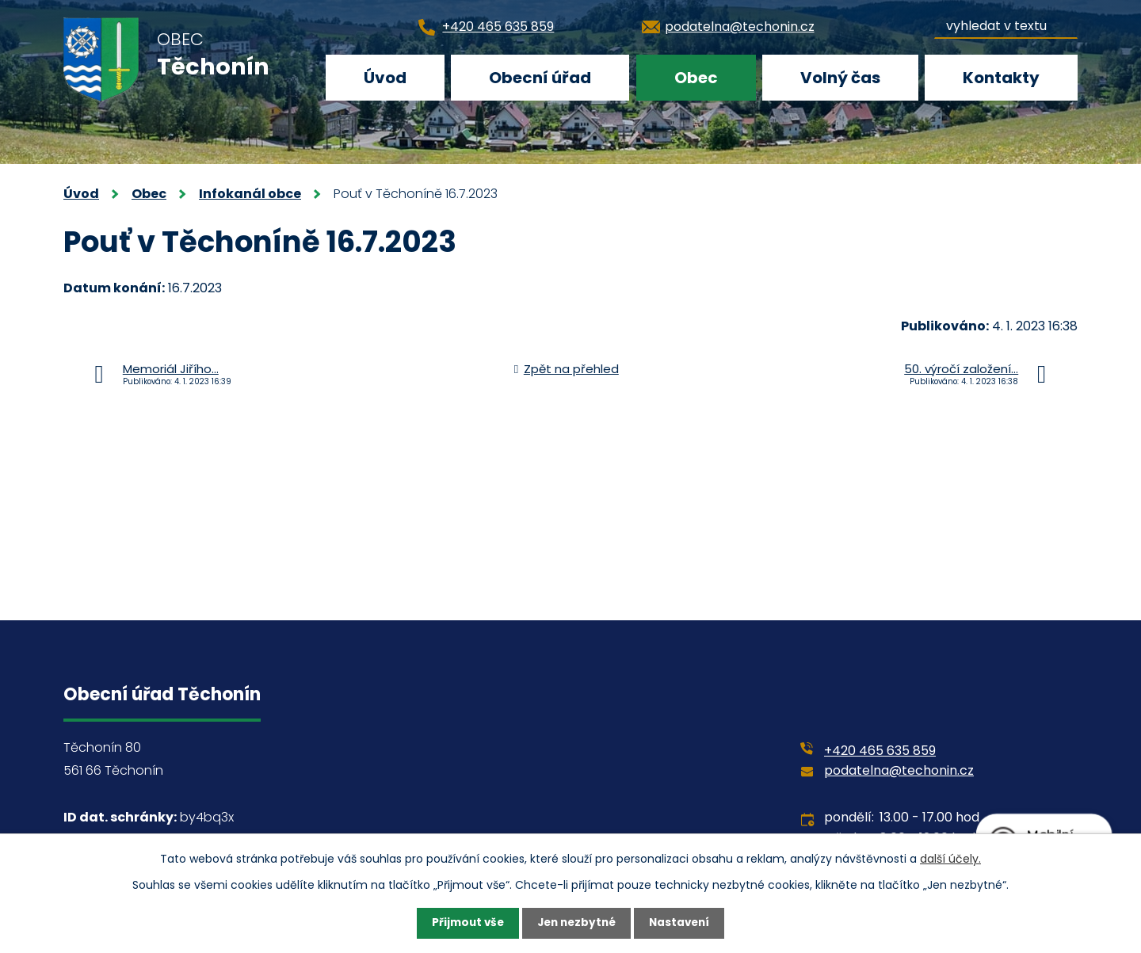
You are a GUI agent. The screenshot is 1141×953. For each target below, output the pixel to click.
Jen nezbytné (576, 923)
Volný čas (840, 78)
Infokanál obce (250, 194)
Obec (696, 78)
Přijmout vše (464, 923)
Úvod (385, 78)
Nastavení (683, 923)
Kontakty (1001, 78)
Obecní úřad (540, 78)
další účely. (950, 858)
